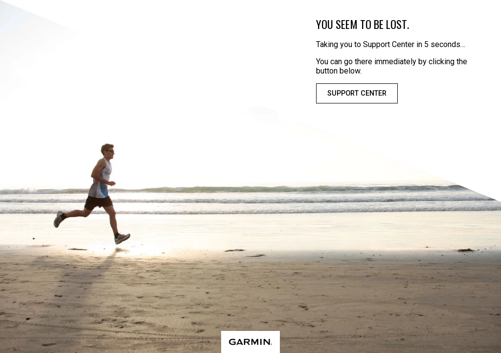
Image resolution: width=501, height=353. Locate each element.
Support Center (357, 93)
